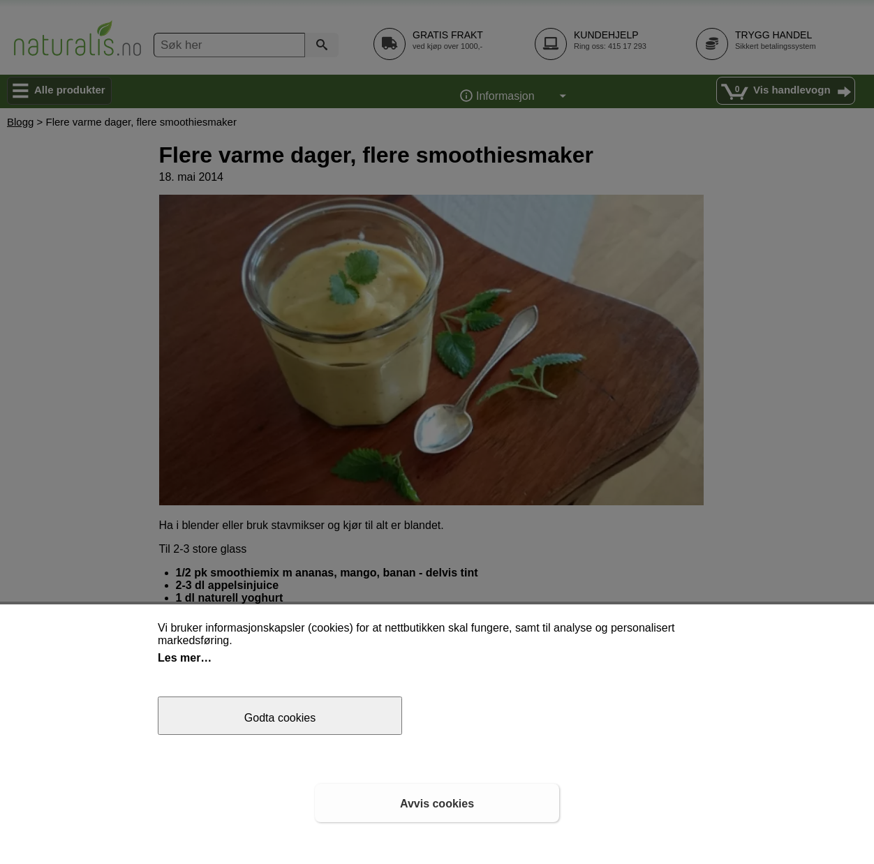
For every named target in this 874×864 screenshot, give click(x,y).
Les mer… (185, 658)
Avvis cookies (437, 804)
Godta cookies (280, 718)
